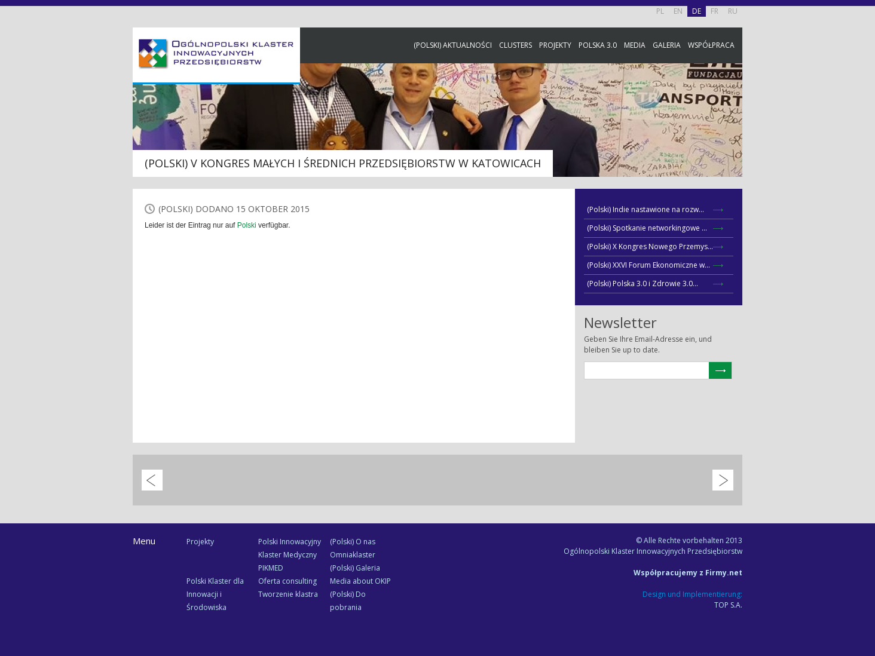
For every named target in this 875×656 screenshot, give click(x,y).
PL (660, 11)
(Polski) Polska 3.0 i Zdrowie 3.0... (642, 283)
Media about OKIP (360, 581)
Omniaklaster (352, 555)
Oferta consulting (287, 581)
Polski (246, 225)
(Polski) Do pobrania (348, 600)
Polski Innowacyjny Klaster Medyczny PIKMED (289, 555)
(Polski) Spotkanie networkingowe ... (647, 228)
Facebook (863, 133)
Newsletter (863, 222)
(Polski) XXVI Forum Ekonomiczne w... (648, 265)
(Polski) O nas (352, 542)
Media (634, 45)
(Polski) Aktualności (453, 45)
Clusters (515, 45)
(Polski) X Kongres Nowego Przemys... (650, 246)
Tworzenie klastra (288, 594)
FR (714, 11)
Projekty (555, 45)
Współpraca (711, 45)
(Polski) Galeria (355, 568)
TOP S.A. (728, 605)
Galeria (667, 45)
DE (696, 11)
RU (733, 11)
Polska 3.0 (598, 45)
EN (678, 11)
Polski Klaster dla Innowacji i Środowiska (215, 594)
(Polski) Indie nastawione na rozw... (645, 209)
